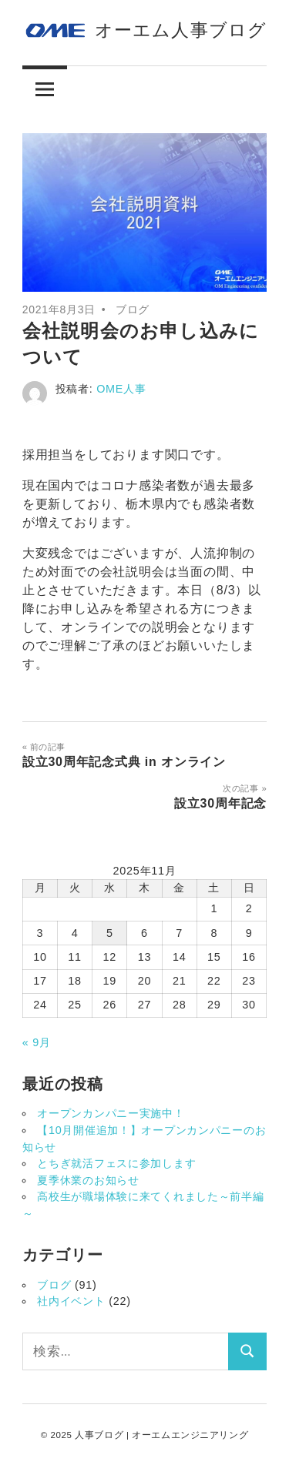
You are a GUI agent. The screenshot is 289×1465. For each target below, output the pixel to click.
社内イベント (71, 1301)
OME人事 (121, 389)
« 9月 (36, 1042)
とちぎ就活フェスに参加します (116, 1163)
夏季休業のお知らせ (88, 1180)
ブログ (133, 309)
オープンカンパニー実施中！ (110, 1113)
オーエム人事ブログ (181, 30)
